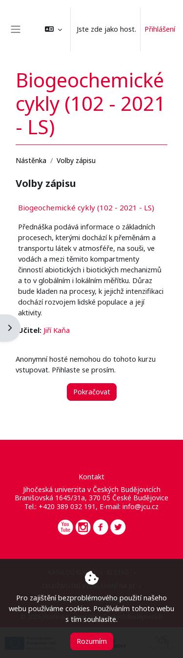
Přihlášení (159, 29)
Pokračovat (91, 391)
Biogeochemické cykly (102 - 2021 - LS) (86, 207)
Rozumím (92, 641)
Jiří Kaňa (56, 330)
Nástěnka (31, 160)
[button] (53, 29)
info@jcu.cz (140, 506)
